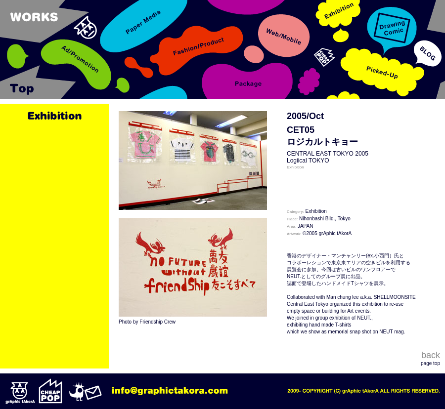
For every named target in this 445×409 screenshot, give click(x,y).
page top (430, 363)
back (430, 355)
